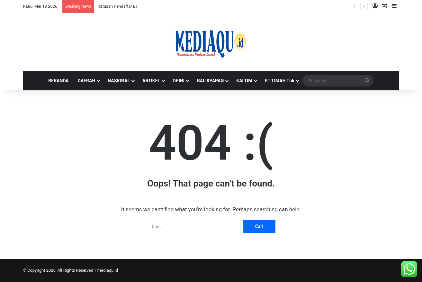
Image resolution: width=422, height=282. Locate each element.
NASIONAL (119, 80)
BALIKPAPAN (210, 80)
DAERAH (86, 80)
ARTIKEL (151, 80)
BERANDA (58, 80)
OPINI (178, 80)
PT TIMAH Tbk (279, 80)
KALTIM (244, 80)
